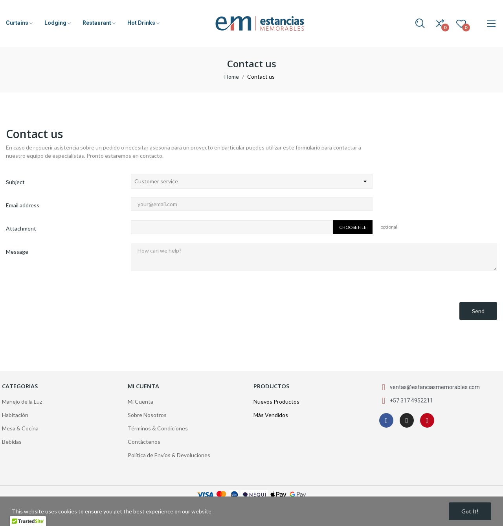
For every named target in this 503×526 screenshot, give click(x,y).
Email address (22, 205)
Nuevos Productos (276, 401)
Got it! (470, 511)
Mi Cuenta (140, 401)
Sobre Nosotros (147, 415)
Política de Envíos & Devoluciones (169, 455)
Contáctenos (144, 441)
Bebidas (12, 441)
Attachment (21, 228)
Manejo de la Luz (22, 401)
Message (17, 251)
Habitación (15, 415)
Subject (15, 182)
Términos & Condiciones (158, 428)
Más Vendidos (270, 415)
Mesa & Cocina (20, 428)
